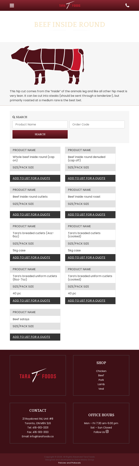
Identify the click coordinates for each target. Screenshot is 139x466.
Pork (101, 380)
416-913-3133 (41, 432)
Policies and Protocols (69, 462)
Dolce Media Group (84, 459)
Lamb (101, 384)
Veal (101, 389)
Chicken (101, 371)
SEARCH (40, 134)
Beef (101, 375)
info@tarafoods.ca (42, 436)
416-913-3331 (40, 427)
